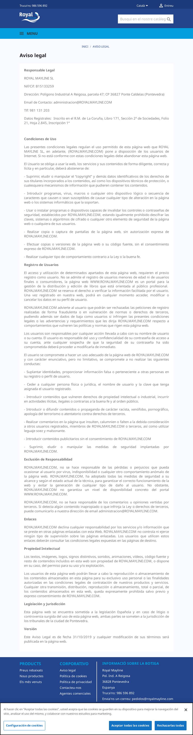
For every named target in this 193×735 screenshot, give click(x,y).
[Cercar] (145, 19)
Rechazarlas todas (170, 725)
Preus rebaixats (31, 670)
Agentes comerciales (75, 693)
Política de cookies (73, 676)
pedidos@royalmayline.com (152, 699)
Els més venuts (31, 682)
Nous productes (31, 676)
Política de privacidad (76, 682)
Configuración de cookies (24, 725)
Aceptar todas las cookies (130, 725)
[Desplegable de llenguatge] (143, 6)
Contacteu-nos (70, 687)
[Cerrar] (186, 710)
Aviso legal (68, 670)
